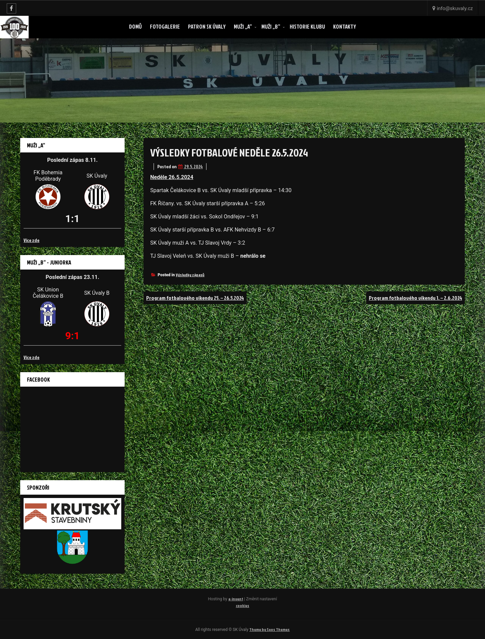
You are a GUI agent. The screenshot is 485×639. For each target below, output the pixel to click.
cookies (242, 605)
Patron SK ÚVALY (207, 26)
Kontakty (344, 26)
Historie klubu (307, 26)
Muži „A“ (243, 26)
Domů (135, 26)
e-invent (235, 599)
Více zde (31, 240)
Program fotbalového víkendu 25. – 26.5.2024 (195, 297)
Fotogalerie (165, 26)
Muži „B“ (270, 26)
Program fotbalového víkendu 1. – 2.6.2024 (415, 297)
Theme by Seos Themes (269, 629)
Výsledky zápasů (190, 275)
